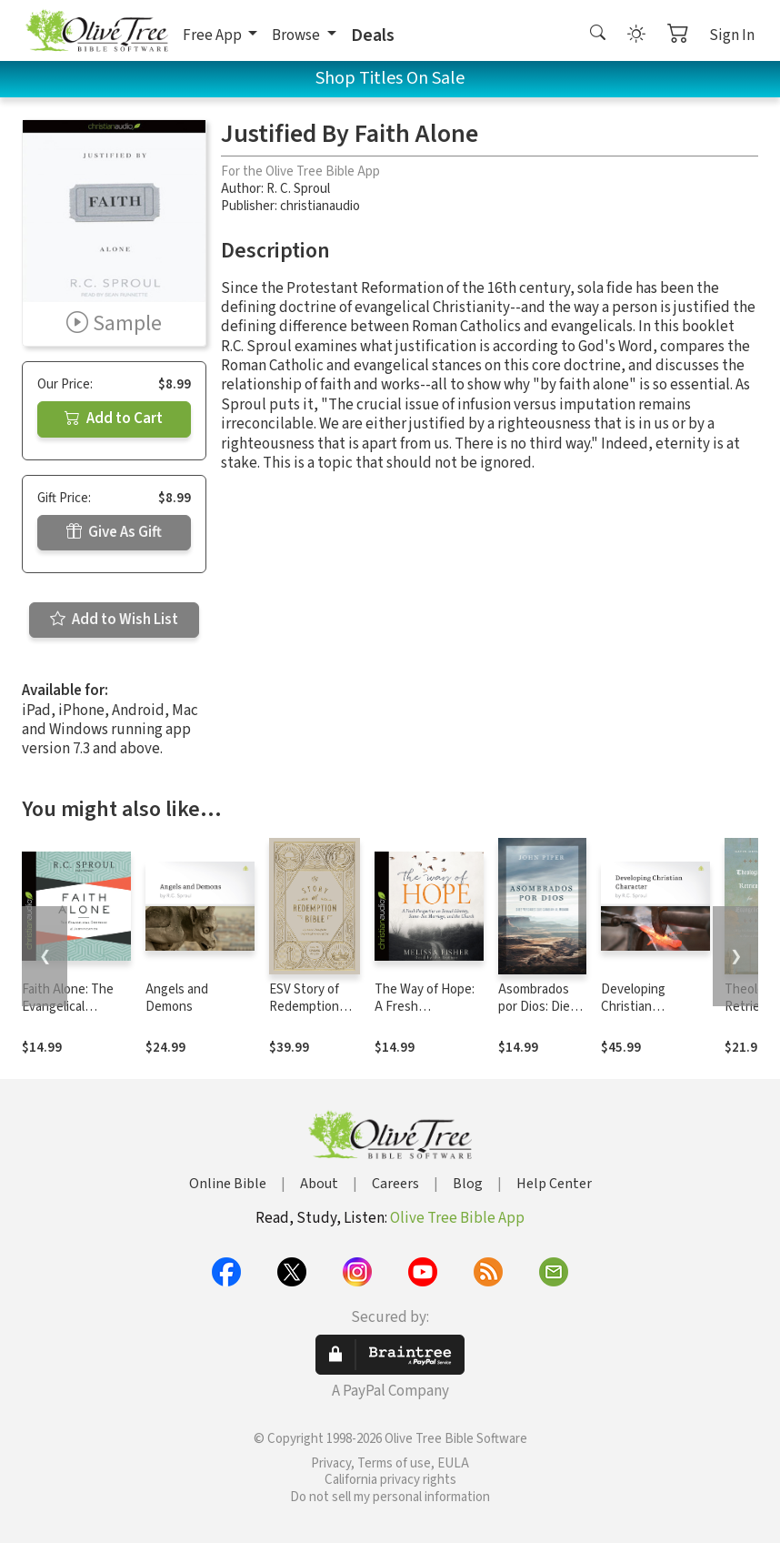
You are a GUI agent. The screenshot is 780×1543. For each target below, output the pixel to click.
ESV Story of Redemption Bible (304, 1007)
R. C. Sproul (298, 188)
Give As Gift (114, 532)
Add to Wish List (114, 619)
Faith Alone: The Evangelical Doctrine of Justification (68, 1015)
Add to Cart (114, 418)
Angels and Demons (176, 998)
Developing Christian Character (633, 1007)
